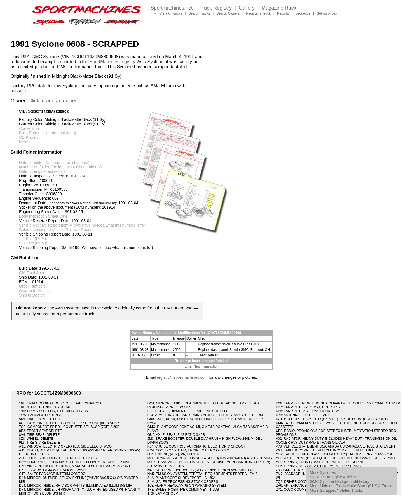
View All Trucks (171, 13)
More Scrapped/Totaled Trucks (336, 490)
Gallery (247, 8)
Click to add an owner (52, 101)
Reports (283, 13)
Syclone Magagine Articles (333, 477)
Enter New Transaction (201, 366)
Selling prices (327, 13)
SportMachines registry (112, 61)
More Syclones (323, 472)
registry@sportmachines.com (182, 377)
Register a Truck (258, 13)
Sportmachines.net (172, 8)
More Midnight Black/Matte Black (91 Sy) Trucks (351, 486)
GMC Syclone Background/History (339, 481)
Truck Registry (216, 8)
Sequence (302, 13)
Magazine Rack (279, 8)
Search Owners (228, 13)
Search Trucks (199, 13)
